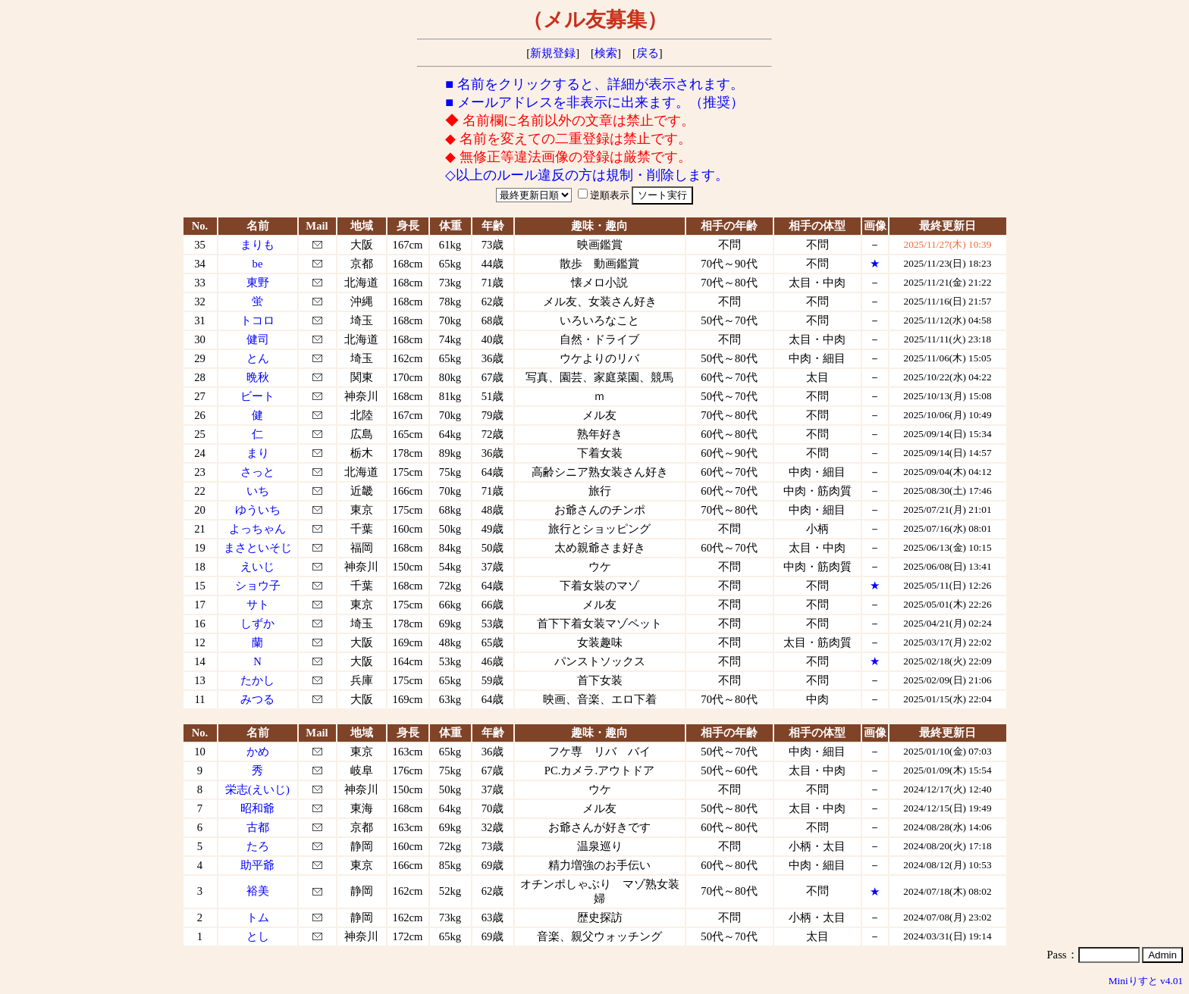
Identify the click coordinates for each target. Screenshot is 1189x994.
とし (257, 936)
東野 (257, 283)
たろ (257, 846)
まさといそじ (258, 548)
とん (257, 358)
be (258, 264)
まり (257, 453)
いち (257, 491)
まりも (257, 245)
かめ (257, 752)
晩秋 (257, 377)
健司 (257, 339)
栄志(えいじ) (257, 789)
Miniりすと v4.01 (1146, 980)
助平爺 (257, 865)
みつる (257, 699)
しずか (257, 623)
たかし (257, 680)
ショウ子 (258, 586)
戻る (647, 53)
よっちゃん (257, 529)
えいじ (257, 567)
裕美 (257, 891)
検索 (605, 53)
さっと (257, 472)
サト (257, 605)
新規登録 (553, 53)
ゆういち (258, 510)
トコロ (257, 320)
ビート (257, 396)
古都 (257, 827)
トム (257, 917)
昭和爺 (257, 808)
